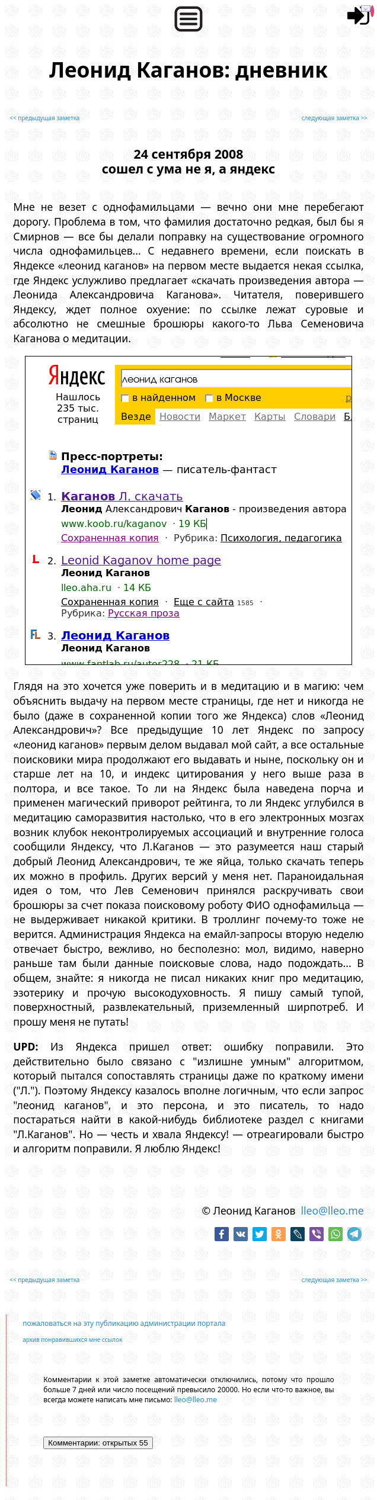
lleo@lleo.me (332, 1210)
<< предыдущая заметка (44, 118)
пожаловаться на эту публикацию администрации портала (124, 1323)
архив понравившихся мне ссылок (72, 1339)
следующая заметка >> (335, 118)
